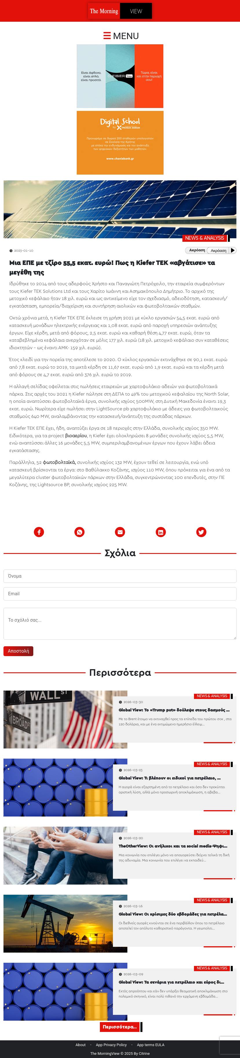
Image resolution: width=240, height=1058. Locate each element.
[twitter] (201, 532)
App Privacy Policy (111, 1045)
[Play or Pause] (234, 250)
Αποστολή (18, 651)
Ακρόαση (218, 250)
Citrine (144, 1053)
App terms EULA (150, 1045)
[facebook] (39, 532)
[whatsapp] (80, 532)
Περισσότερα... (120, 1027)
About (81, 1045)
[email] (120, 532)
